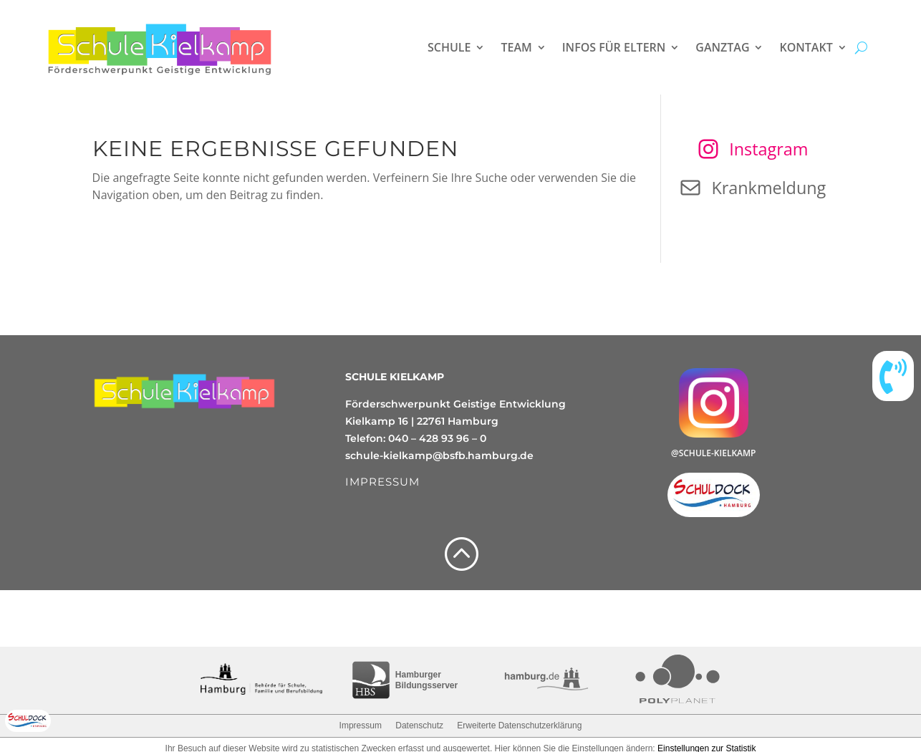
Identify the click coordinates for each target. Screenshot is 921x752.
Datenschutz (419, 725)
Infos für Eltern (614, 47)
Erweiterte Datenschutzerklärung (519, 725)
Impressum (360, 725)
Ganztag (722, 47)
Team (516, 47)
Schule (449, 47)
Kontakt (805, 47)
